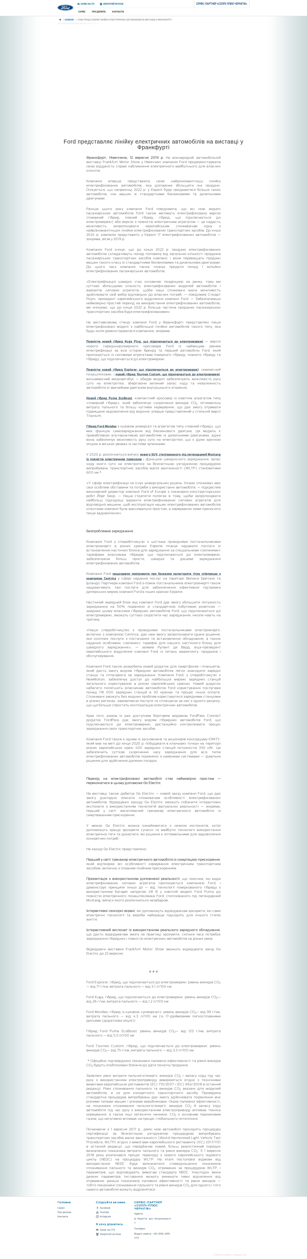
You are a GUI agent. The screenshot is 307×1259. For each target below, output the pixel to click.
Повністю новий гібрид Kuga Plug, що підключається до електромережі (144, 341)
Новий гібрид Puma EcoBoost (109, 398)
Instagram (103, 1216)
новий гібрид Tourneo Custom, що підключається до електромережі (168, 374)
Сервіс (82, 11)
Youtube (102, 1212)
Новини (69, 19)
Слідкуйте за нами (110, 1202)
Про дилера (99, 11)
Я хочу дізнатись (109, 1224)
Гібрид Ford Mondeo (101, 426)
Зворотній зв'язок (111, 4)
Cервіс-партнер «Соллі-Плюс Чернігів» (148, 1205)
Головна (64, 1202)
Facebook (103, 1207)
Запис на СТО (85, 4)
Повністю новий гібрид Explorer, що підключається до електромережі (142, 370)
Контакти (118, 11)
